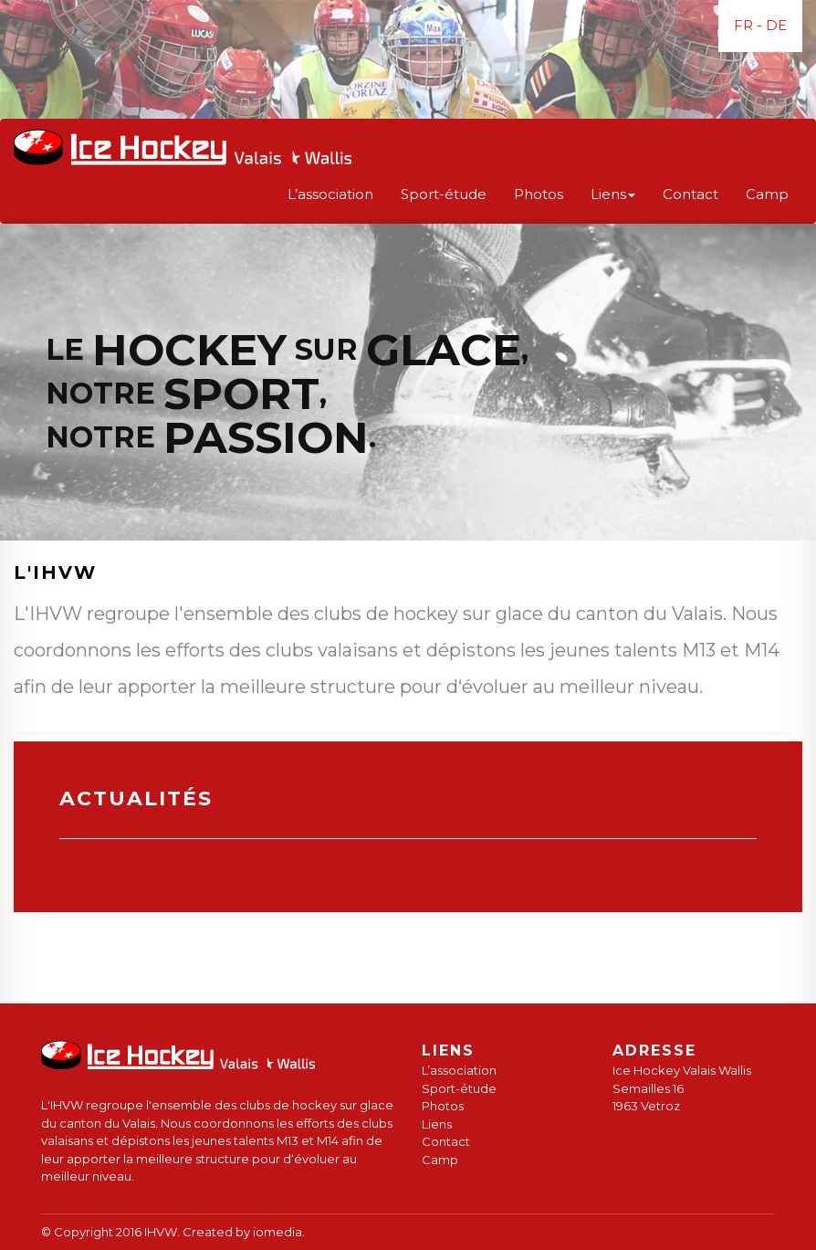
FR (743, 25)
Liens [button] (613, 194)
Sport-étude (443, 194)
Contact (690, 194)
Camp (767, 194)
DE (776, 25)
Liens (437, 1124)
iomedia (277, 1231)
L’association (330, 194)
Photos (538, 194)
